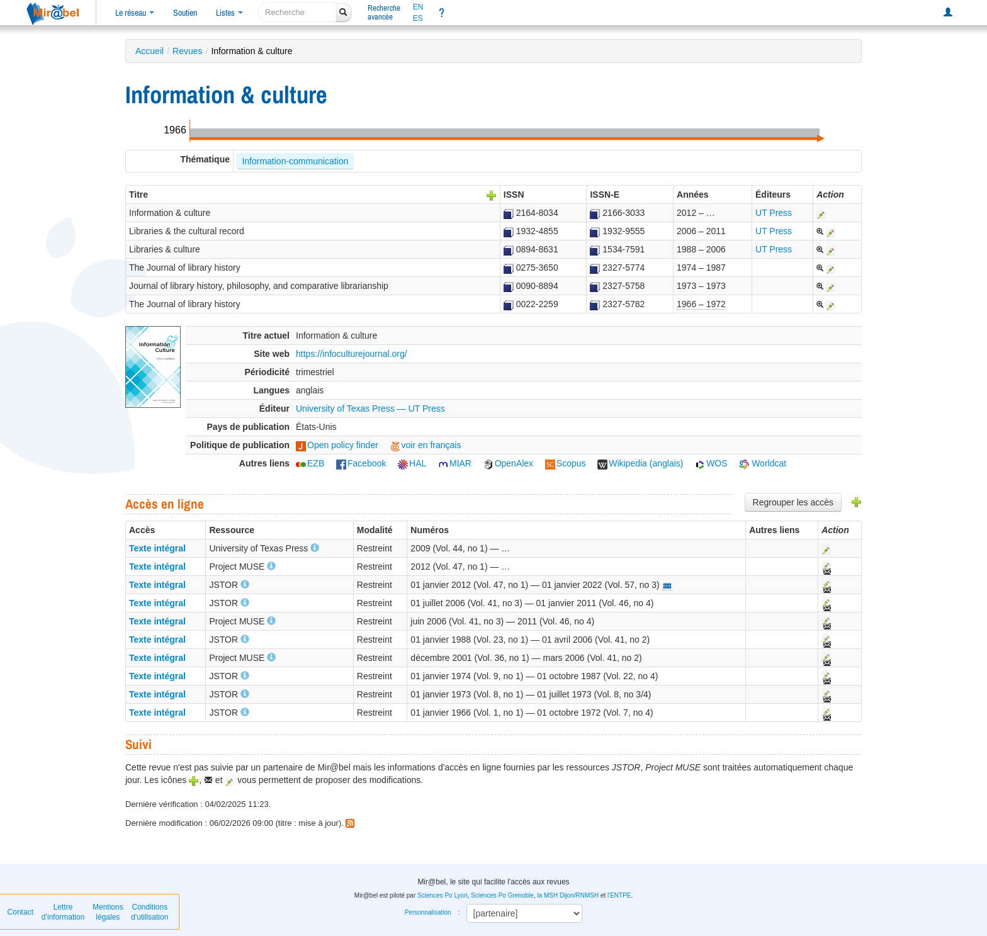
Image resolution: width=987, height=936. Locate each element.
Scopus (565, 463)
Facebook (361, 463)
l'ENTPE (619, 895)
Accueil (149, 51)
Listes (229, 12)
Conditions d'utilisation (149, 912)
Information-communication (295, 161)
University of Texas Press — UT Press (370, 408)
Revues (187, 51)
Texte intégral (157, 548)
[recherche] (297, 12)
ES (418, 18)
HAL (412, 463)
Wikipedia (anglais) (640, 463)
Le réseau (134, 12)
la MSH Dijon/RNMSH (568, 895)
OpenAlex (508, 463)
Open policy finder (337, 445)
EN (418, 7)
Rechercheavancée (384, 12)
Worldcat (762, 463)
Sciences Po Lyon (442, 895)
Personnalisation (428, 912)
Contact (20, 912)
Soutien (185, 12)
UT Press (773, 213)
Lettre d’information (63, 912)
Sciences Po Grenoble (502, 895)
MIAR (454, 463)
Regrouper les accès (793, 502)
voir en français (425, 445)
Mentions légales (108, 912)
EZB (310, 463)
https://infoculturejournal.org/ (351, 354)
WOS (711, 463)
